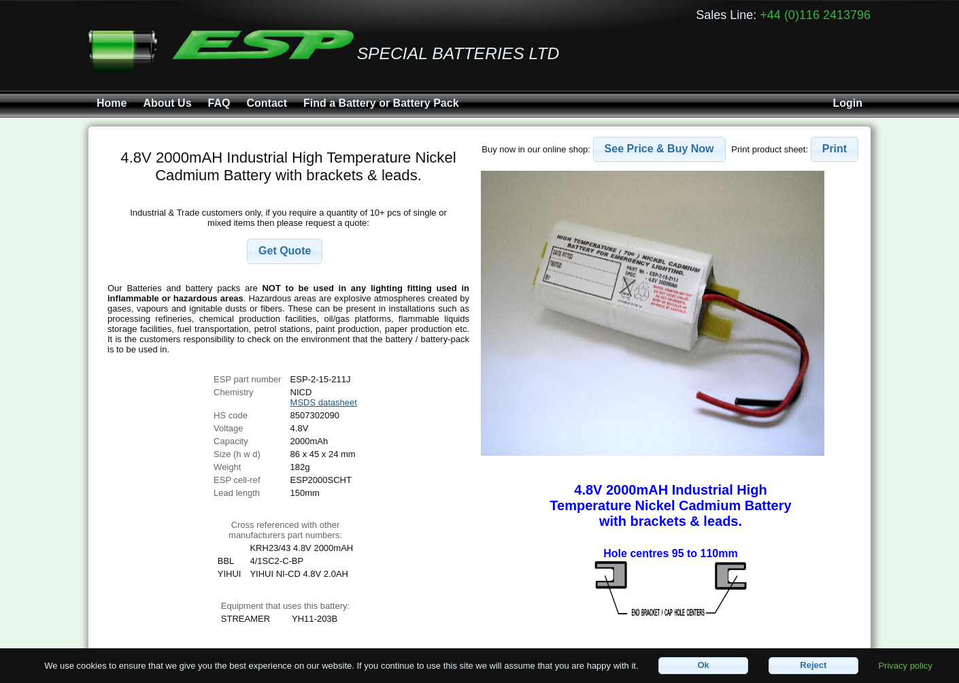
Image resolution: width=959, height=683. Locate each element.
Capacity (231, 441)
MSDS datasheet (323, 402)
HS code (231, 415)
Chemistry (234, 392)
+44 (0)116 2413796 (815, 15)
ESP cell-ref (237, 480)
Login (847, 103)
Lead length (237, 493)
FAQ (219, 103)
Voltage (228, 428)
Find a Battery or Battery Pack (381, 103)
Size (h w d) (237, 454)
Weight (227, 467)
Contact (266, 103)
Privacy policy (905, 665)
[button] (284, 251)
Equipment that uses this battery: (285, 606)
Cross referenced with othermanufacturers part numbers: (285, 530)
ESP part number (247, 379)
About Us (167, 103)
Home (112, 103)
